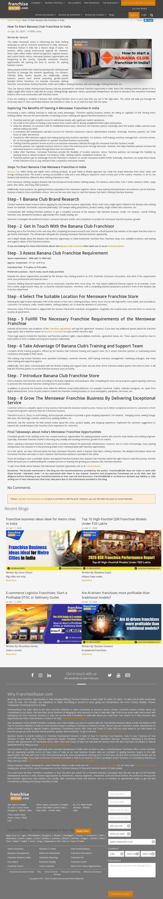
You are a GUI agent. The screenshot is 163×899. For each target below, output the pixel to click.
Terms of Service (51, 872)
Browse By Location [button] (95, 14)
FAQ (39, 872)
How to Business (15, 848)
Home (10, 20)
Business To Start (47, 848)
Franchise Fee (77, 857)
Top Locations (74, 2)
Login (144, 14)
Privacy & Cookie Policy (70, 872)
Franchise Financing (48, 857)
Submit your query (120, 893)
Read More (11, 580)
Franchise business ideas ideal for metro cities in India (41, 521)
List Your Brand (139, 8)
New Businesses (92, 2)
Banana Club (14, 171)
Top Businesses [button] (110, 2)
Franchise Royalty (47, 861)
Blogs (111, 14)
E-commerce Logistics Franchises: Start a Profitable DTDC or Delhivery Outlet (36, 594)
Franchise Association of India (21, 872)
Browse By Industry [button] (45, 14)
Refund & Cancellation (93, 872)
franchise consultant (53, 331)
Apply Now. (83, 831)
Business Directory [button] (55, 2)
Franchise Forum (15, 866)
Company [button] (36, 2)
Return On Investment (49, 853)
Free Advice (13, 861)
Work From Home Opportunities (86, 866)
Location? (113, 848)
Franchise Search (79, 861)
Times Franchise (47, 866)
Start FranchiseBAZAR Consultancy (138, 2)
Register (134, 15)
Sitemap (57, 874)
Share (139, 20)
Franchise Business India (19, 857)
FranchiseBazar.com (35, 498)
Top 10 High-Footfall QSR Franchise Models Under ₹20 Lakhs (114, 521)
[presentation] (130, 885)
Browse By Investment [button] (70, 14)
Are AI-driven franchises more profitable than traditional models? (116, 594)
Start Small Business (80, 848)
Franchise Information (81, 853)
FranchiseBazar (93, 466)
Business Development (18, 853)
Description (114, 860)
